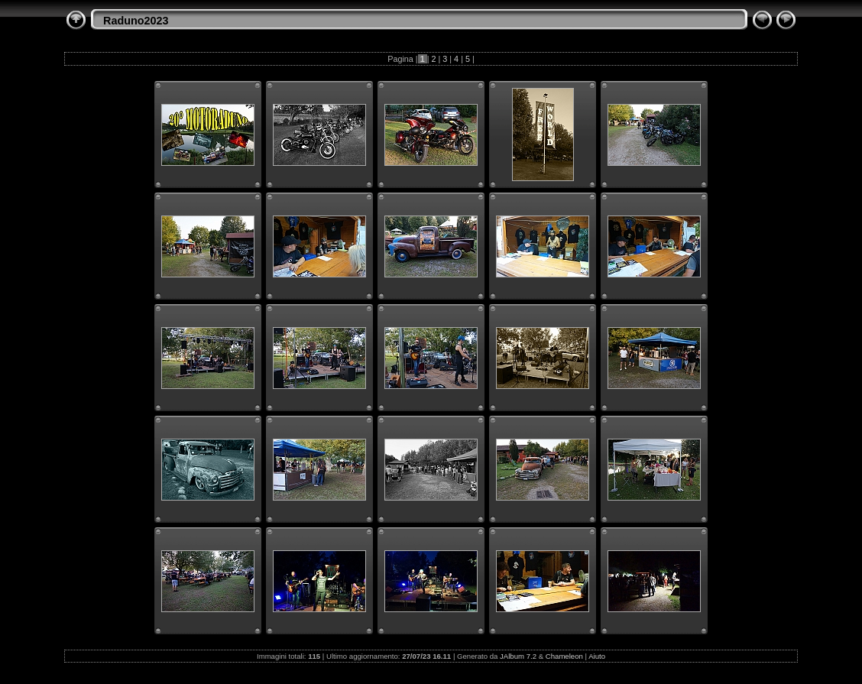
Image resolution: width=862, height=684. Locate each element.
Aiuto (596, 656)
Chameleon (564, 656)
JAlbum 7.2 (518, 656)
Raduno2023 (136, 21)
